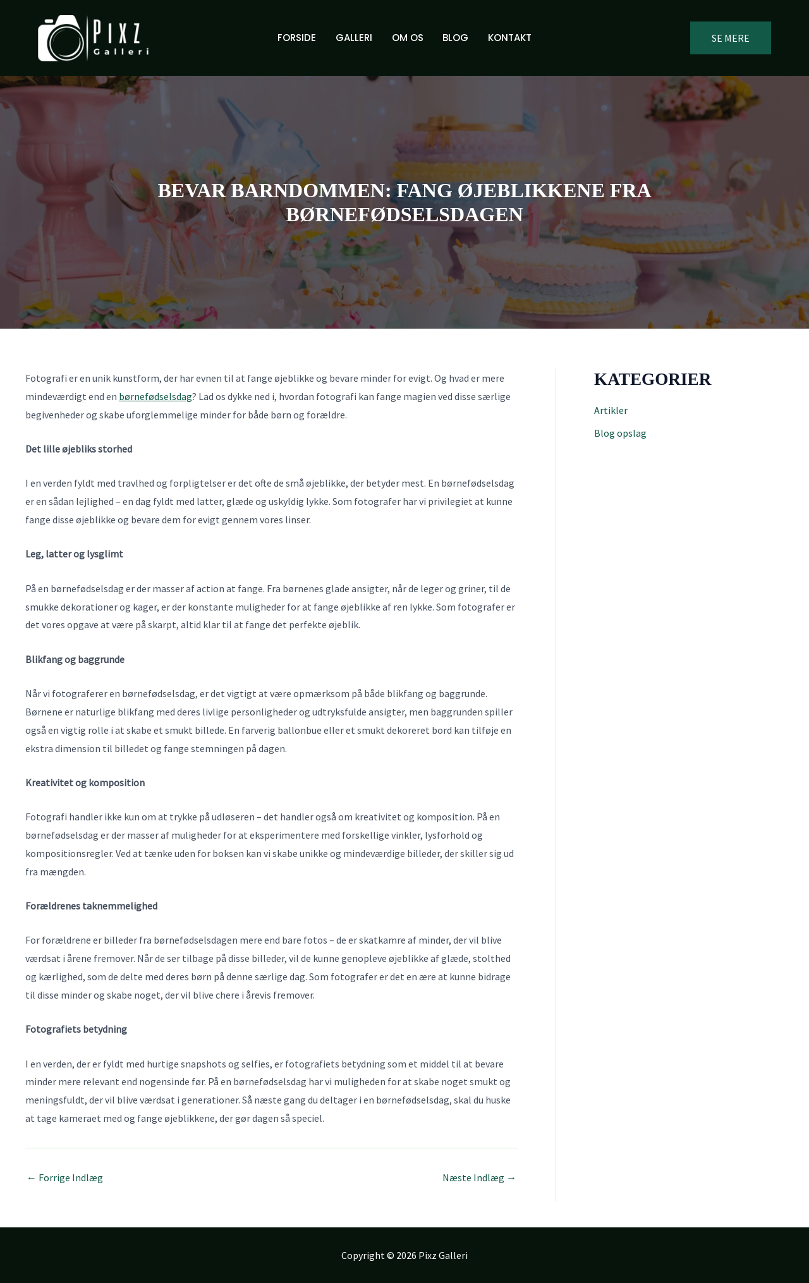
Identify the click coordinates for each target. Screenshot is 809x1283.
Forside (298, 37)
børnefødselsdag (155, 396)
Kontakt (509, 37)
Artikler (611, 410)
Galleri (354, 37)
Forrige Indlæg (65, 1177)
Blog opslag (620, 433)
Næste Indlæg (479, 1177)
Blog (455, 37)
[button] (730, 37)
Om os (407, 37)
